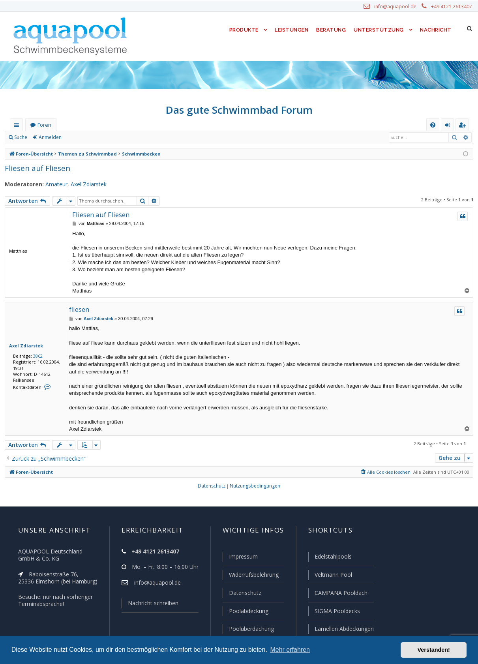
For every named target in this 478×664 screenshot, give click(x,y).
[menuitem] (433, 125)
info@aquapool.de (398, 6)
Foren (44, 125)
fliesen (78, 309)
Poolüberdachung (248, 629)
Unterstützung (378, 30)
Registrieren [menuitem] (463, 126)
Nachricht (435, 30)
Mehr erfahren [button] (290, 649)
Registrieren (85, 137)
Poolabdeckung (245, 611)
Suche (21, 137)
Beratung (332, 30)
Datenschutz (241, 594)
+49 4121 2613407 (452, 6)
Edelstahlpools (332, 558)
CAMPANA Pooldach (340, 594)
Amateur (51, 184)
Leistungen (291, 30)
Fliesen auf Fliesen (36, 168)
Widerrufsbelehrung (250, 576)
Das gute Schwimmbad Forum (239, 110)
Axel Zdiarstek (83, 184)
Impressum (239, 558)
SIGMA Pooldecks (336, 611)
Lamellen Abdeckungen (343, 629)
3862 (36, 355)
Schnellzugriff (17, 126)
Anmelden (49, 137)
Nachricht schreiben (150, 605)
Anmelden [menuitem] (449, 126)
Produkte (242, 30)
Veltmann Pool (332, 576)
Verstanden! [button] (434, 650)
